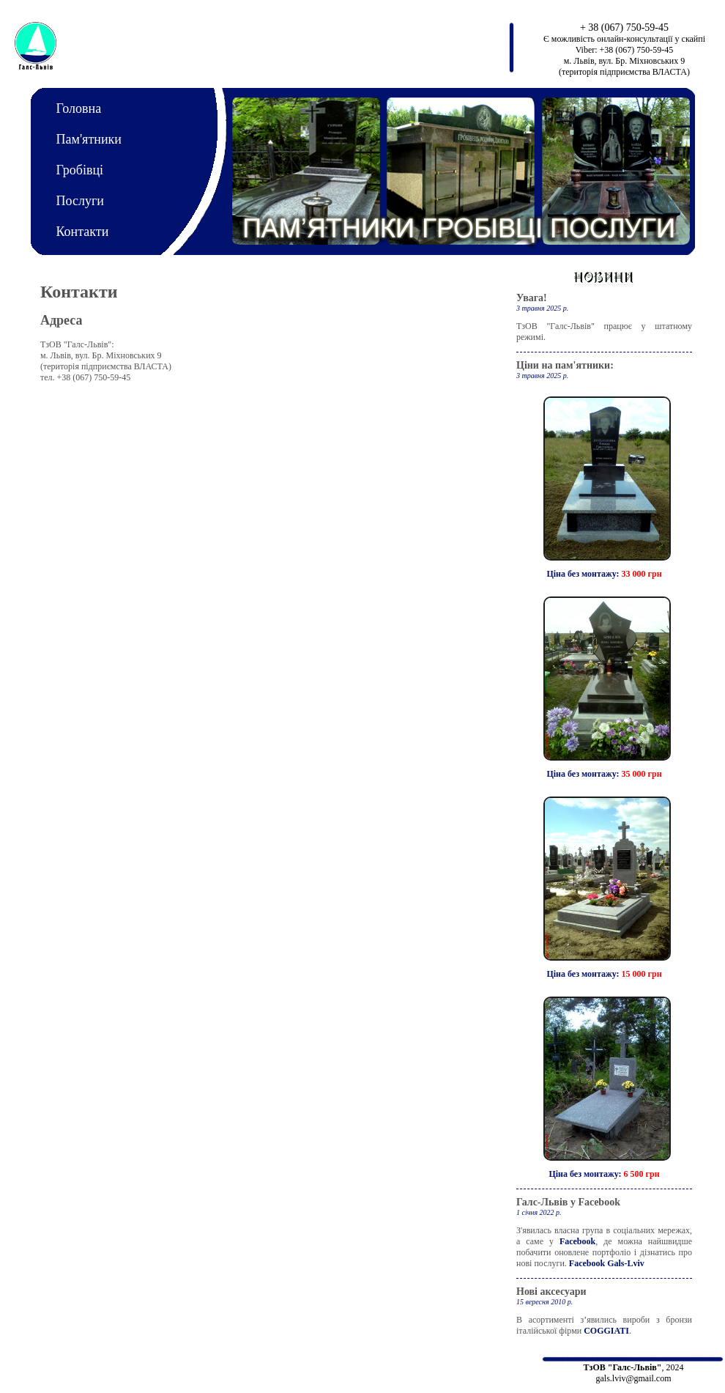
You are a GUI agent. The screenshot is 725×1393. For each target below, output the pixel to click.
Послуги (80, 200)
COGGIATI (606, 1331)
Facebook (577, 1241)
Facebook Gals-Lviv (606, 1263)
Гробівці (80, 170)
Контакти (82, 231)
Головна (79, 108)
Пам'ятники (89, 139)
